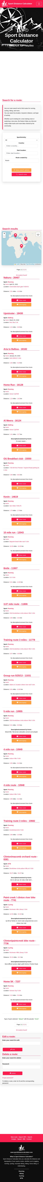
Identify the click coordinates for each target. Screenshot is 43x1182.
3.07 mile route (11, 604)
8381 (6, 859)
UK (17, 322)
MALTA (19, 506)
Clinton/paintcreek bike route (19, 940)
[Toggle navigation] (39, 4)
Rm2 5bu (12, 322)
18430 (20, 313)
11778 (32, 640)
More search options (21, 170)
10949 (19, 749)
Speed (19, 1139)
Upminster (9, 313)
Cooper (13, 1139)
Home (11, 394)
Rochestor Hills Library (16, 909)
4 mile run (9, 749)
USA (19, 358)
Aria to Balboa (11, 349)
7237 (17, 981)
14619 (15, 496)
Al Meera (8, 420)
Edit (12, 1049)
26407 (16, 277)
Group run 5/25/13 (13, 675)
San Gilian (13, 506)
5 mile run (9, 711)
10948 (21, 785)
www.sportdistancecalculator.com (21, 1152)
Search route (21, 174)
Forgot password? (7, 1078)
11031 (28, 675)
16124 (18, 420)
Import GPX (22, 1137)
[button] (21, 246)
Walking (10, 318)
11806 (24, 604)
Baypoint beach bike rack (17, 541)
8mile (6, 568)
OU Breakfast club (13, 458)
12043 (20, 532)
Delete (13, 1073)
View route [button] (21, 300)
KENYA (26, 286)
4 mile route (10, 785)
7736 (6, 943)
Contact (29, 1139)
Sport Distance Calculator (16, 3)
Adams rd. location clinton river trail (20, 684)
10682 (32, 821)
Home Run (9, 385)
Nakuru (7, 277)
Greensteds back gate (16, 286)
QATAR (16, 394)
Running (11, 282)
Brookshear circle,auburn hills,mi (19, 868)
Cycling (10, 904)
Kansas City (13, 990)
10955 (19, 711)
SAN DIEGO (13, 358)
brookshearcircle (15, 830)
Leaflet (17, 264)
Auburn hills (13, 758)
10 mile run (9, 532)
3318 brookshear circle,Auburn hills (20, 613)
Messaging (21, 304)
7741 (13, 900)
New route (14, 1137)
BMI (24, 1139)
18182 (24, 349)
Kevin (7, 284)
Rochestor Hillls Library (17, 952)
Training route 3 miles (15, 640)
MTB (9, 864)
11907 (14, 568)
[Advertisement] (21, 76)
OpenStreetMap (30, 264)
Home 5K (8, 981)
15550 (28, 458)
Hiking (21, 1173)
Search (29, 1137)
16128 (20, 385)
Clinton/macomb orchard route (20, 856)
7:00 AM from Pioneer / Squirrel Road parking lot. (24, 468)
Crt (10, 577)
